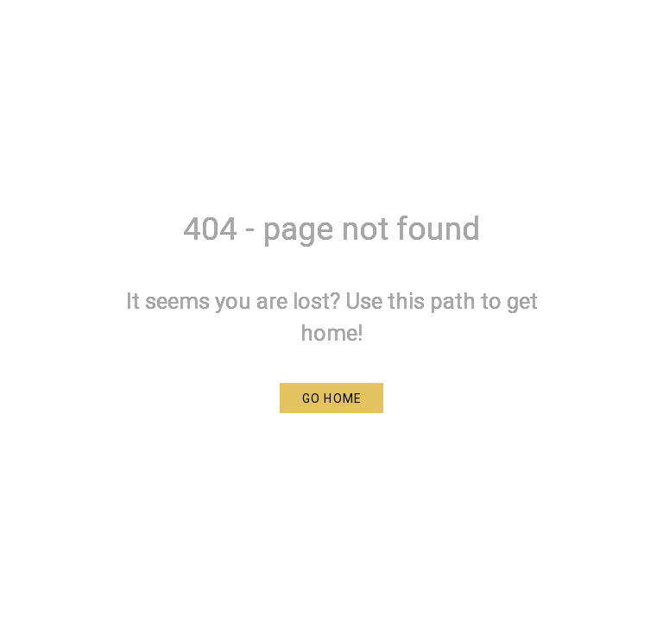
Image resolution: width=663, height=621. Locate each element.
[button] (331, 398)
